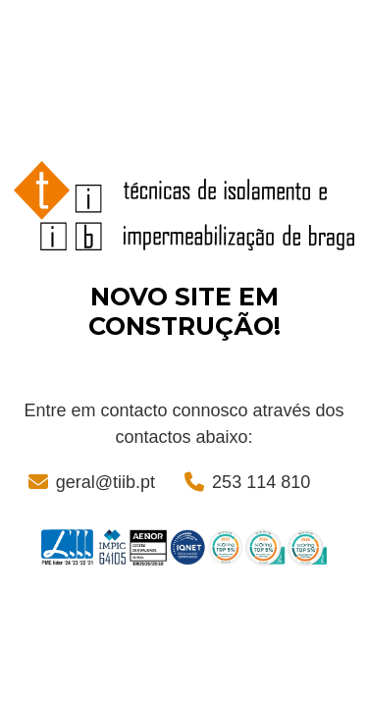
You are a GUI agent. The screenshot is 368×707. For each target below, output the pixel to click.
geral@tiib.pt (105, 482)
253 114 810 (261, 482)
